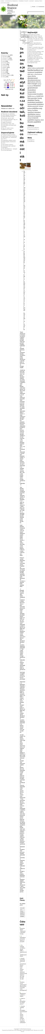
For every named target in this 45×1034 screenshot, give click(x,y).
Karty (3, 61)
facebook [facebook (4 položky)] (30, 86)
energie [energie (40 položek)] (34, 84)
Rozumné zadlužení (34, 127)
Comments (41, 6)
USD (5, 84)
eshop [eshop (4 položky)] (39, 84)
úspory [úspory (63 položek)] (37, 120)
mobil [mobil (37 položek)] (38, 96)
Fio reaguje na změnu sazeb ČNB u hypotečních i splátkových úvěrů (23, 951)
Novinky (4, 62)
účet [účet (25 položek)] (42, 120)
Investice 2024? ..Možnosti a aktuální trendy (23, 931)
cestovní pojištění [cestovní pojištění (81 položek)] (35, 72)
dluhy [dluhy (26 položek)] (34, 76)
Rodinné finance (12, 7)
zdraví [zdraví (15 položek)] (30, 118)
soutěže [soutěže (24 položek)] (35, 110)
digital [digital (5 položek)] (30, 76)
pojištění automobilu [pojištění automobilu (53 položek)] (35, 103)
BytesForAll (30, 1030)
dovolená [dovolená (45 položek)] (31, 80)
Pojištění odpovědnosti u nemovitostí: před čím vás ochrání (35, 44)
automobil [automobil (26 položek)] (40, 68)
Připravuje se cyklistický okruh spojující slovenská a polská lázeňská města (9, 115)
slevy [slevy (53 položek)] (30, 110)
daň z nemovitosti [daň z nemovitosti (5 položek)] (36, 74)
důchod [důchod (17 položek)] (37, 80)
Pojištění (4, 67)
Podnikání (4, 66)
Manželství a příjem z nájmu (23, 995)
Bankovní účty (5, 55)
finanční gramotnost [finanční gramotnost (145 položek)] (34, 87)
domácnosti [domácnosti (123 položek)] (33, 78)
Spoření (4, 73)
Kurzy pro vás (9, 89)
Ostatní (4, 64)
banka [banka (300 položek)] (30, 70)
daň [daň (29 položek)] (29, 74)
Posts (33, 6)
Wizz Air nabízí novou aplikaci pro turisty (7, 128)
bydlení (22, 913)
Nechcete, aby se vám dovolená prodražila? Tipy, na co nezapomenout (9, 119)
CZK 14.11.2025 (9, 82)
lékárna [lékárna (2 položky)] (34, 96)
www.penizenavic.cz (34, 129)
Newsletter (38, 1)
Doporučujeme (5, 2)
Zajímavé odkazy (33, 134)
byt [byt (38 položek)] (42, 70)
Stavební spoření (6, 75)
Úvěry (3, 76)
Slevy (3, 72)
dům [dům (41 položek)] (29, 84)
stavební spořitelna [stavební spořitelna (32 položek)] (34, 113)
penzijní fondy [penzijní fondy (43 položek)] (36, 98)
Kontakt (31, 1)
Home (2, 1)
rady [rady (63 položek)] (40, 108)
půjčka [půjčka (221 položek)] (35, 108)
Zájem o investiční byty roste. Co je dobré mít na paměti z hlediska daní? (36, 49)
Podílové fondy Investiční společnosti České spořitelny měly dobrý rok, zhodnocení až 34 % (9, 136)
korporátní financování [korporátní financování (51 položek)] (32, 93)
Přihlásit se (31, 140)
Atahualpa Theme (21, 1030)
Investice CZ (5, 58)
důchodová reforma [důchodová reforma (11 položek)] (34, 82)
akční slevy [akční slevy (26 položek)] (32, 68)
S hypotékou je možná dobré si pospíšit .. (23, 939)
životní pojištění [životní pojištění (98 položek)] (34, 122)
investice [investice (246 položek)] (32, 90)
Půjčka (4, 69)
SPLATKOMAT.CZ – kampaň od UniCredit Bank (9, 149)
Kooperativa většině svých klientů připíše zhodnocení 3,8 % (9, 142)
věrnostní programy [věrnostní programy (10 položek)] (34, 116)
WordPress (31, 141)
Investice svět (5, 59)
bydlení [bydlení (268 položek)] (37, 70)
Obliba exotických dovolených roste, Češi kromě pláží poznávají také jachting (9, 124)
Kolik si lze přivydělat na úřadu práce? (22, 1001)
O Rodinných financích (11, 1)
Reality (4, 70)
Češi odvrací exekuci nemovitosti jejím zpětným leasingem (9, 146)
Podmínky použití (23, 1)
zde (13, 108)
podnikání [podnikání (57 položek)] (32, 102)
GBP (5, 86)
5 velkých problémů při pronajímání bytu (34, 62)
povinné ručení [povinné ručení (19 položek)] (37, 106)
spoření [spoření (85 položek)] (31, 112)
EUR (5, 87)
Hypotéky (4, 56)
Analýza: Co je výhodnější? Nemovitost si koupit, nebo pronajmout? (26, 37)
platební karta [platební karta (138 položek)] (33, 100)
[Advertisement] (6, 41)
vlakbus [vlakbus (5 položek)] (38, 114)
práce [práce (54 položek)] (30, 108)
